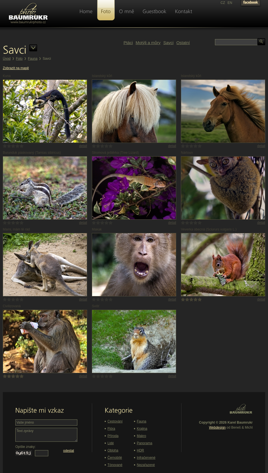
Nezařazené (146, 465)
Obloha (112, 450)
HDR (140, 450)
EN (230, 3)
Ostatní (183, 42)
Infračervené (146, 458)
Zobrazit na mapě (16, 68)
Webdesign (217, 427)
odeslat (68, 451)
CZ (223, 3)
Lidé (110, 443)
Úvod (7, 59)
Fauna (32, 59)
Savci (168, 42)
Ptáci (128, 42)
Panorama (144, 443)
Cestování (115, 421)
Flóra (111, 429)
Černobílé (114, 458)
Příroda (112, 436)
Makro (141, 436)
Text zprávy (46, 435)
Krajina (142, 429)
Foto (19, 59)
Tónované (114, 465)
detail (83, 146)
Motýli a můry (148, 42)
